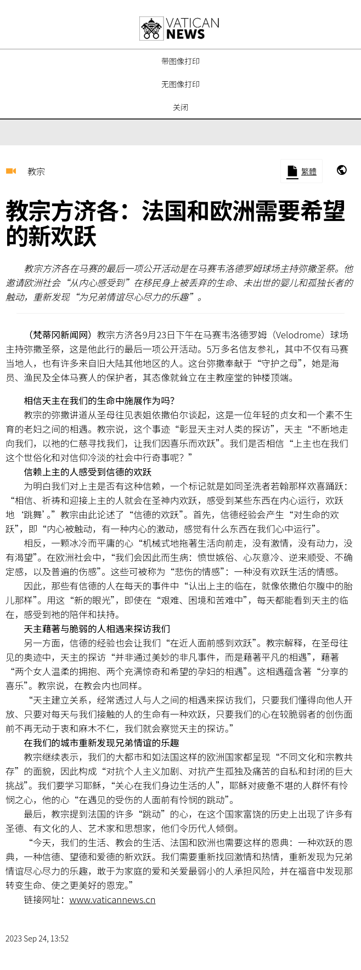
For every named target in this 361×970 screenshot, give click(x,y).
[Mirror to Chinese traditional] (301, 171)
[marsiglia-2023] (341, 170)
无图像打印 (180, 83)
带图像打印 (180, 60)
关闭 (180, 106)
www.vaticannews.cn (113, 899)
